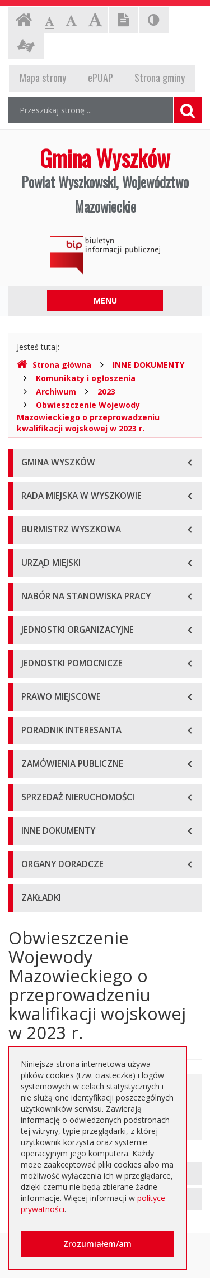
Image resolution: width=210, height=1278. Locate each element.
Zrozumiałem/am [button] (97, 1243)
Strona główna (54, 364)
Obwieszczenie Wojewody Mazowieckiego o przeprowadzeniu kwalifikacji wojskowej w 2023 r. (88, 417)
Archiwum (56, 391)
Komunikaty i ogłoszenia (86, 378)
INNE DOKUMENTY (148, 364)
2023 (106, 391)
